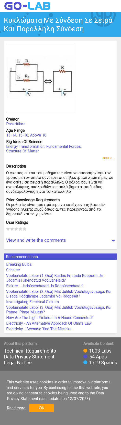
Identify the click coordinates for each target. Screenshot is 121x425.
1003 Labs (100, 351)
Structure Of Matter (22, 151)
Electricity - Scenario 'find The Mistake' (39, 329)
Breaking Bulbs (19, 264)
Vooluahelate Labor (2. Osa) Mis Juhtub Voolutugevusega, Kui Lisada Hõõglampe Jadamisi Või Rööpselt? (58, 294)
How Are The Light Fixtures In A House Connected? (50, 317)
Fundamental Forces (63, 146)
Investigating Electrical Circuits (32, 301)
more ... (109, 157)
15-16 (23, 135)
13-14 (11, 135)
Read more (16, 408)
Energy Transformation (25, 146)
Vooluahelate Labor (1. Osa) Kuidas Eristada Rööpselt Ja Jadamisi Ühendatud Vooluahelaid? (54, 278)
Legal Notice (18, 363)
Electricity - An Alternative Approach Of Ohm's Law (49, 323)
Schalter (13, 270)
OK (41, 408)
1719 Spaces (103, 363)
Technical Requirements (30, 351)
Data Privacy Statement (29, 357)
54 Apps (98, 357)
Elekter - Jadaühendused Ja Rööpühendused (44, 286)
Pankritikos (15, 124)
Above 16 (38, 135)
